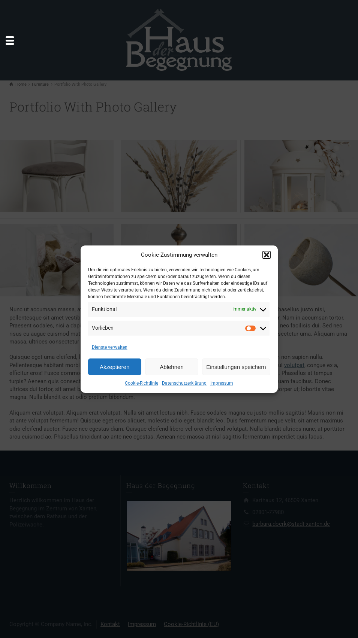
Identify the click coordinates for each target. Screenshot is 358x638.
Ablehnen (171, 367)
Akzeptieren (114, 367)
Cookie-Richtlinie (141, 383)
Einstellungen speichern (236, 367)
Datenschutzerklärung (184, 383)
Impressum (221, 383)
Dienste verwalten (109, 347)
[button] (266, 255)
